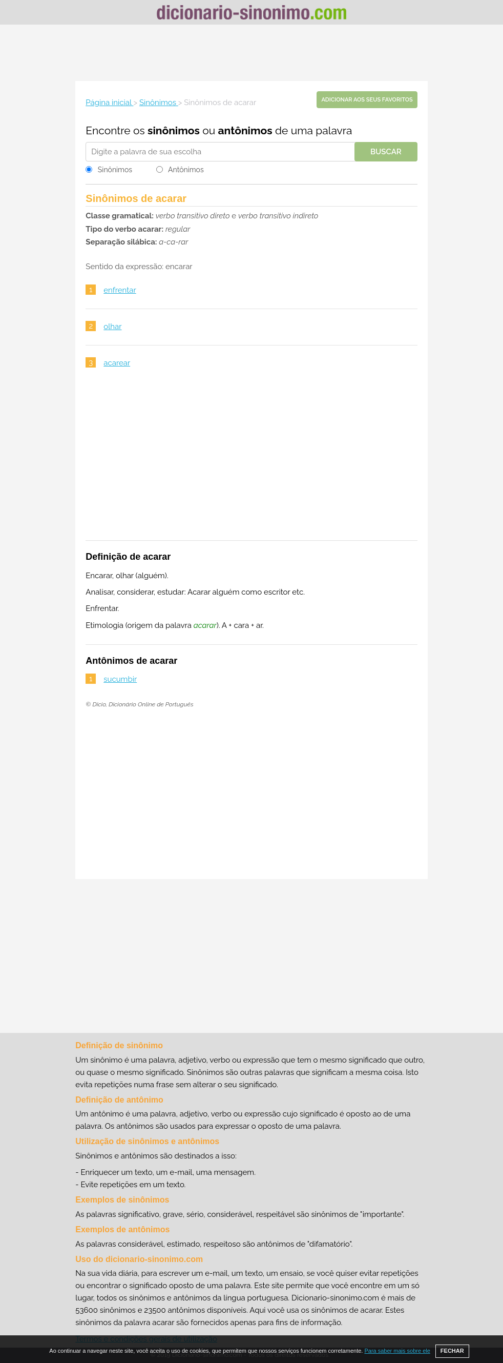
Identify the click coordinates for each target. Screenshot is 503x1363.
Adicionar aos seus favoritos (366, 99)
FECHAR (452, 1351)
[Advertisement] (251, 53)
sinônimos (174, 130)
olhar (112, 326)
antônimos (245, 130)
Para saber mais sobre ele (397, 1351)
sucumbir (120, 679)
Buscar (386, 151)
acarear (116, 363)
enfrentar (119, 290)
